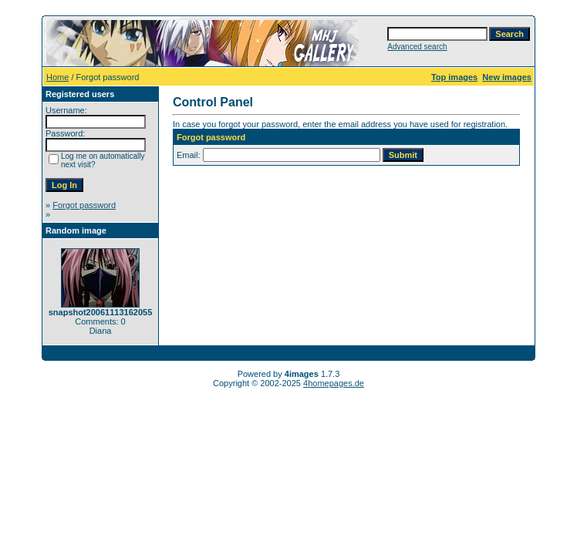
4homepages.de (333, 383)
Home (57, 77)
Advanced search (417, 46)
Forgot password (84, 205)
